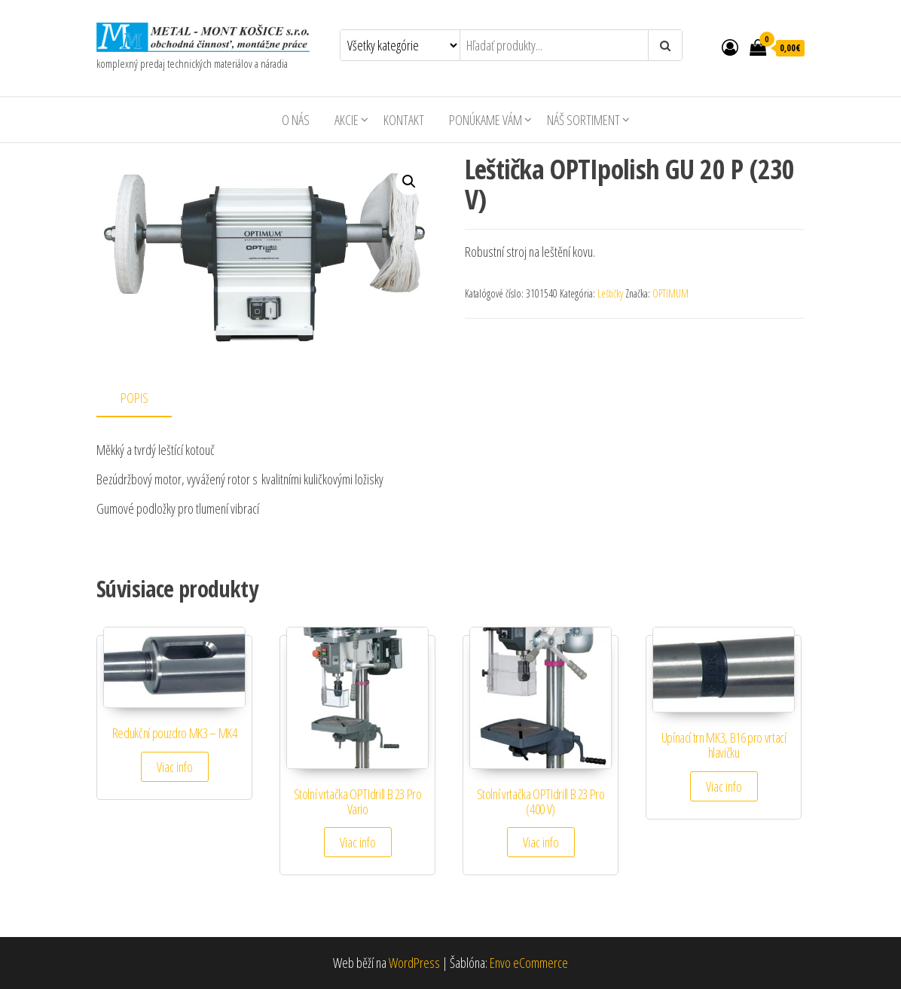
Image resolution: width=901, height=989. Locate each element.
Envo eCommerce (529, 963)
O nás (296, 120)
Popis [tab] (134, 398)
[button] (409, 181)
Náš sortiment (583, 120)
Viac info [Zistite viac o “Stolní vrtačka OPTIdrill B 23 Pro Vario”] (358, 842)
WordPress (414, 963)
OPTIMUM (670, 293)
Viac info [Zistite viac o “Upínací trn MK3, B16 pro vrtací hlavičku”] (724, 786)
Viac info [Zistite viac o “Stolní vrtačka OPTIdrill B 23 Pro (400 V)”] (541, 842)
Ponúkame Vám (485, 120)
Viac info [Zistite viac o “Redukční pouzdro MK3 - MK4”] (175, 767)
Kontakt (403, 120)
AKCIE (346, 120)
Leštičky (610, 293)
